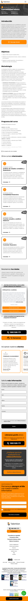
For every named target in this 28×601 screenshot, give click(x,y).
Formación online (14, 537)
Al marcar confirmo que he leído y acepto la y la (15, 510)
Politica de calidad (14, 563)
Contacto (14, 554)
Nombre (2, 389)
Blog (14, 552)
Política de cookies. (7, 510)
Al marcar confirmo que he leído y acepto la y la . (15, 421)
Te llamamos (14, 531)
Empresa (3, 405)
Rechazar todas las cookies (14, 307)
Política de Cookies (11, 562)
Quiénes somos (14, 551)
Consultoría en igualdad (14, 535)
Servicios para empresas (13, 546)
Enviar (14, 426)
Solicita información (14, 598)
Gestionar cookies (14, 304)
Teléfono (3, 400)
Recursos (14, 547)
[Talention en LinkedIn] (9, 560)
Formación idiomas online (14, 539)
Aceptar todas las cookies (14, 311)
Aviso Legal (5, 562)
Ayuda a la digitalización (14, 544)
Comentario (3, 411)
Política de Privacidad (21, 420)
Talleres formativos (14, 541)
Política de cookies (7, 421)
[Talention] (5, 2)
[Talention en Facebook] (11, 560)
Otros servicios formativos (14, 549)
